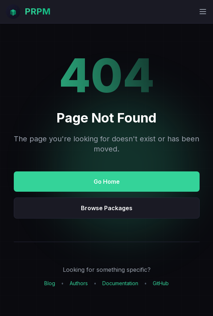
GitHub (161, 283)
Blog (49, 283)
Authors (79, 283)
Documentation (120, 283)
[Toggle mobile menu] (202, 11)
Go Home (107, 181)
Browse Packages (106, 208)
